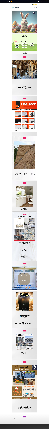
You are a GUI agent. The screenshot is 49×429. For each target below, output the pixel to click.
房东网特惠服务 (35, 4)
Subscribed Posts (35, 1)
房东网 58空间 (8, 1)
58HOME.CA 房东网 (27, 427)
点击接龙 (24, 214)
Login (24, 416)
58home (27, 1)
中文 (39, 1)
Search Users (30, 1)
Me (42, 1)
